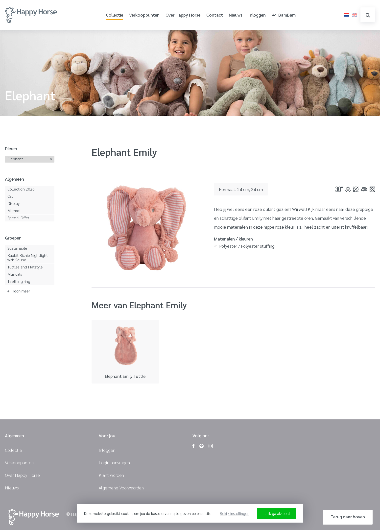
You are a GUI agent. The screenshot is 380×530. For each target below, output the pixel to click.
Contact (214, 15)
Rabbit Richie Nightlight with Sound (27, 257)
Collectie (114, 15)
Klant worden (111, 475)
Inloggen (257, 15)
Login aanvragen (114, 462)
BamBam (284, 15)
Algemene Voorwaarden (121, 487)
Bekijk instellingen (234, 513)
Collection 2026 (21, 189)
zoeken (368, 15)
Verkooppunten (144, 15)
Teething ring (18, 281)
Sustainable (17, 248)
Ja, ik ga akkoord (276, 513)
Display (13, 203)
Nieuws (235, 15)
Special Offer (18, 217)
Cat (10, 196)
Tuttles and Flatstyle (25, 266)
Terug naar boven (348, 516)
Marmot (14, 210)
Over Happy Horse (183, 15)
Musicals (14, 274)
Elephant (15, 158)
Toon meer (21, 291)
